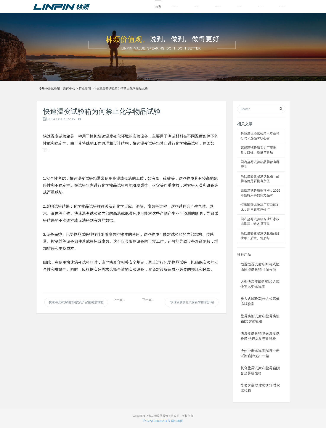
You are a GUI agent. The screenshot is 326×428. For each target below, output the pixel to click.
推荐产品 (244, 254)
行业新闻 (85, 88)
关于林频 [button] (196, 6)
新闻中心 (69, 88)
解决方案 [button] (260, 6)
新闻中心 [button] (217, 6)
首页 (158, 6)
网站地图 (177, 421)
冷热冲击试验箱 (49, 88)
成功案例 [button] (239, 6)
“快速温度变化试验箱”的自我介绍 (191, 302)
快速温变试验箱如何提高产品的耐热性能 (76, 302)
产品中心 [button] (175, 6)
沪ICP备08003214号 (156, 421)
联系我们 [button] (282, 6)
